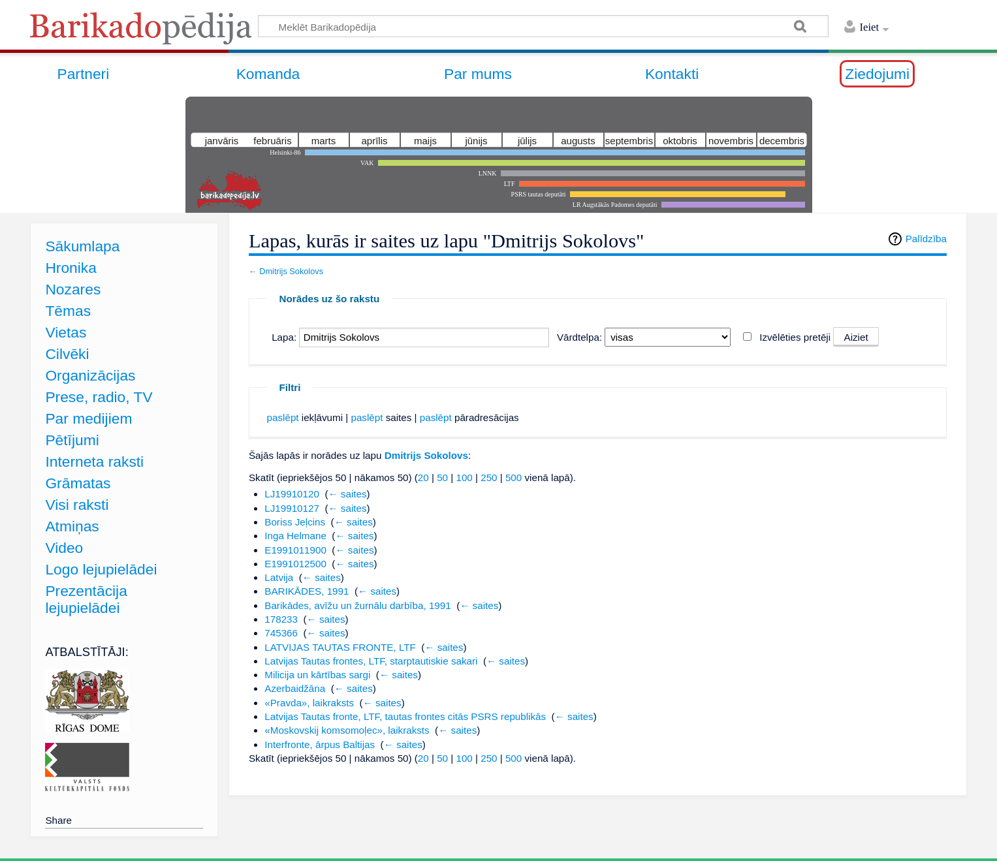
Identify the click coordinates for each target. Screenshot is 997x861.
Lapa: (284, 337)
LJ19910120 (291, 493)
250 (489, 477)
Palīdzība (926, 238)
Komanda (268, 73)
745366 (281, 632)
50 (442, 477)
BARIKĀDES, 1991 (306, 591)
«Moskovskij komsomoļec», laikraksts (346, 730)
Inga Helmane (295, 535)
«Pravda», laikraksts (309, 702)
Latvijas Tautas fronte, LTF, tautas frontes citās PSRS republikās (405, 716)
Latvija (278, 577)
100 (464, 477)
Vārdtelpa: (579, 337)
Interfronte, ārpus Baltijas (319, 744)
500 (513, 477)
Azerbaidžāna (294, 688)
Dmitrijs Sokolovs (291, 271)
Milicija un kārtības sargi (317, 674)
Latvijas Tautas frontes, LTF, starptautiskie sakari (370, 660)
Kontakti (672, 73)
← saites (347, 493)
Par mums (478, 73)
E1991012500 (295, 563)
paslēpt (283, 417)
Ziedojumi (877, 73)
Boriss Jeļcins (294, 521)
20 (423, 477)
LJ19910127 (291, 508)
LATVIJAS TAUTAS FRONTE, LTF (340, 647)
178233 (281, 619)
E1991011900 (295, 550)
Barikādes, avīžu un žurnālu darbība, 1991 (357, 605)
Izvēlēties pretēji (795, 337)
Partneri (83, 73)
